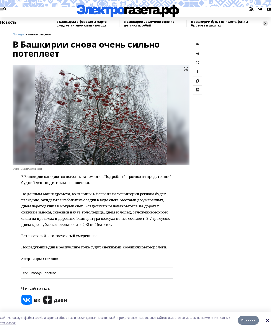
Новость (8, 22)
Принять (248, 320)
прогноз (50, 273)
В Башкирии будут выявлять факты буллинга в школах (219, 23)
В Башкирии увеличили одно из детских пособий (149, 23)
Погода (18, 34)
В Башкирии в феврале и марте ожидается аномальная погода (81, 23)
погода (36, 273)
